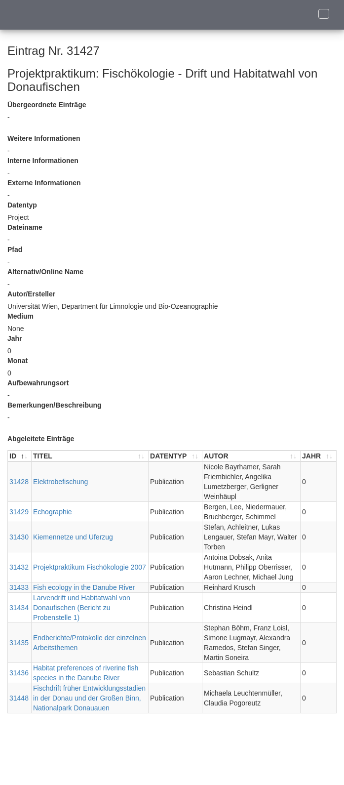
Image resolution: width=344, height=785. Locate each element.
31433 (19, 587)
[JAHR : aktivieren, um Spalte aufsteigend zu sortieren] (318, 456)
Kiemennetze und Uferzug (73, 537)
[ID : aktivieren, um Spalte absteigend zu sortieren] (20, 456)
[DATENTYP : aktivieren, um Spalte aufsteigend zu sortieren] (175, 456)
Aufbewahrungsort (38, 383)
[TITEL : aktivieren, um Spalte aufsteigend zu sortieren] (90, 456)
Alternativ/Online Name (45, 272)
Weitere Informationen (43, 138)
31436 (19, 673)
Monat (17, 361)
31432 (19, 567)
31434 (19, 608)
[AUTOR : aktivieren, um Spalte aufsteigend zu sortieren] (251, 456)
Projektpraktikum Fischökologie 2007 (89, 567)
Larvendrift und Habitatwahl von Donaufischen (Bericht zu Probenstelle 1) (81, 607)
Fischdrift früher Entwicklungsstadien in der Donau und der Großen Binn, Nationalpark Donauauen (89, 698)
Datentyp (22, 205)
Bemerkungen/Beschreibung (54, 405)
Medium (20, 316)
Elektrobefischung (60, 482)
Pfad (14, 249)
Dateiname (24, 227)
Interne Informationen (42, 161)
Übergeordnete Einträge (46, 105)
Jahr (14, 338)
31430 (19, 537)
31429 (19, 512)
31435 (19, 643)
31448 (19, 698)
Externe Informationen (44, 183)
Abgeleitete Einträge (40, 439)
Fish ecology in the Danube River (84, 587)
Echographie (52, 512)
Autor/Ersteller (31, 294)
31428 (19, 482)
